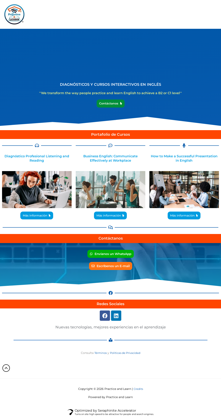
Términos (99, 353)
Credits (138, 389)
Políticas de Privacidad (125, 353)
